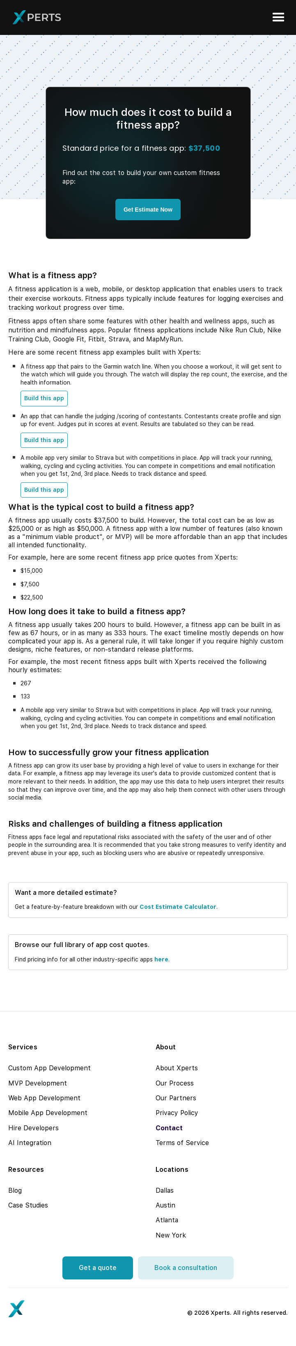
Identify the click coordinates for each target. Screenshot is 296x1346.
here (161, 959)
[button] (278, 17)
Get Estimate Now (148, 209)
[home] (35, 17)
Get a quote (98, 1268)
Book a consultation (185, 1268)
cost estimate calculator (178, 906)
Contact (169, 1128)
